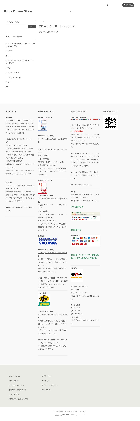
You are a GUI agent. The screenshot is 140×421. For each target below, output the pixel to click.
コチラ (79, 184)
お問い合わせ (128, 11)
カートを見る (46, 381)
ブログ (115, 11)
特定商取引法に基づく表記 (18, 399)
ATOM (48, 390)
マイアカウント (114, 5)
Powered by (70, 415)
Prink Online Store (19, 11)
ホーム (61, 11)
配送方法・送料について (17, 390)
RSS (43, 390)
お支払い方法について (16, 385)
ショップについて (100, 11)
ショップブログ (14, 394)
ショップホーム (14, 376)
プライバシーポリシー (49, 385)
